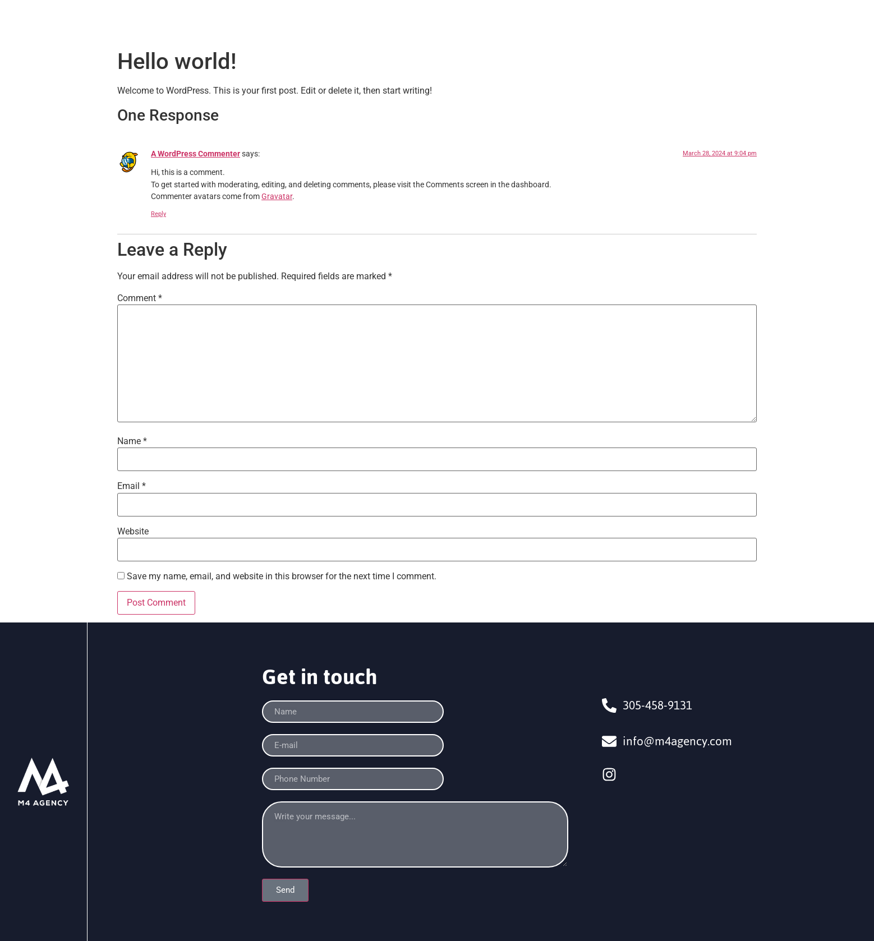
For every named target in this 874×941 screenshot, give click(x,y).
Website (133, 531)
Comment (139, 298)
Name (132, 441)
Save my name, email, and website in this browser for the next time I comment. (281, 576)
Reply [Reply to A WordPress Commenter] (158, 214)
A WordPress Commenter (195, 154)
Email (131, 486)
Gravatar (276, 196)
